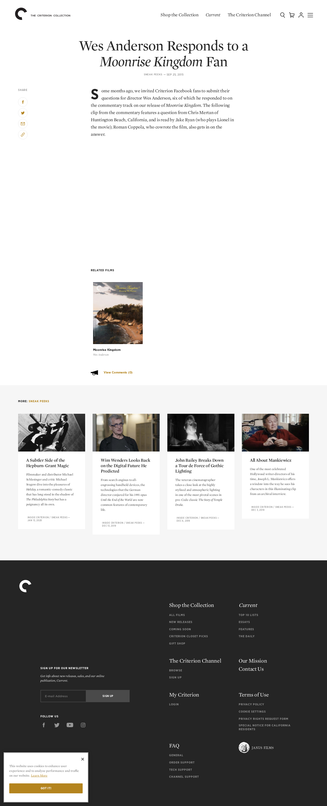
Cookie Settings (252, 685)
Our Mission (253, 633)
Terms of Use (254, 668)
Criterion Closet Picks (188, 609)
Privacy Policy (251, 678)
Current (207, 15)
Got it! (46, 788)
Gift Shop (177, 617)
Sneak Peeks (153, 74)
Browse (175, 643)
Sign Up (175, 651)
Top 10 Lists (248, 588)
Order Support (182, 736)
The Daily (247, 609)
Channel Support (184, 750)
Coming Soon (180, 602)
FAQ (174, 719)
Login (174, 678)
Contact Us (251, 642)
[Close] (83, 759)
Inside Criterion (38, 491)
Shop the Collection (174, 15)
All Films (177, 588)
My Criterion (184, 668)
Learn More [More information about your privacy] (39, 775)
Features (246, 602)
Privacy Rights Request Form (263, 692)
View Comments (118, 346)
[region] (46, 777)
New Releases (180, 595)
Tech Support (180, 743)
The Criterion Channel (244, 15)
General (176, 728)
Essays (244, 595)
